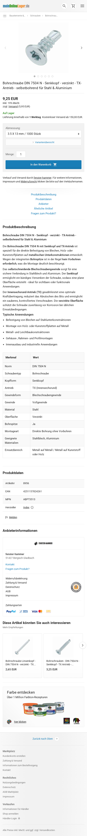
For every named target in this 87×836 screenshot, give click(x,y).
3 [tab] (42, 76)
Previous (5, 48)
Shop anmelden (10, 813)
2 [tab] (38, 76)
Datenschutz (13, 587)
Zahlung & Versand (16, 582)
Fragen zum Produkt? (43, 213)
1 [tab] (34, 76)
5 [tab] (49, 76)
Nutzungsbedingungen (14, 782)
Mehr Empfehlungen (13, 627)
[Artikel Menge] (21, 154)
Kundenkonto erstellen (14, 756)
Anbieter (43, 204)
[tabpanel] (43, 48)
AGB (8, 591)
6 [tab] (52, 76)
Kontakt (10, 564)
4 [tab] (45, 76)
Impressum (12, 595)
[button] (64, 6)
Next (81, 48)
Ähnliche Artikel (43, 208)
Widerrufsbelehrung (16, 578)
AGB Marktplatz (10, 792)
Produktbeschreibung (43, 194)
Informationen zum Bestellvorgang (20, 765)
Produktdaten (44, 199)
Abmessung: (13, 128)
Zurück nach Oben (46, 739)
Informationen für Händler (16, 809)
